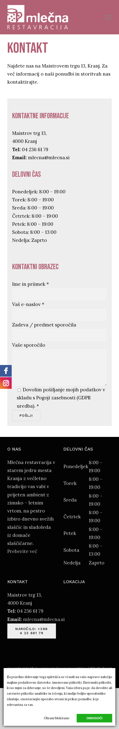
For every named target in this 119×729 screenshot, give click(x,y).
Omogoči (94, 718)
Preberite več (22, 551)
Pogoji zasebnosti (55, 398)
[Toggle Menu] (108, 17)
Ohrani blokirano (56, 718)
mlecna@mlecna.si (49, 157)
